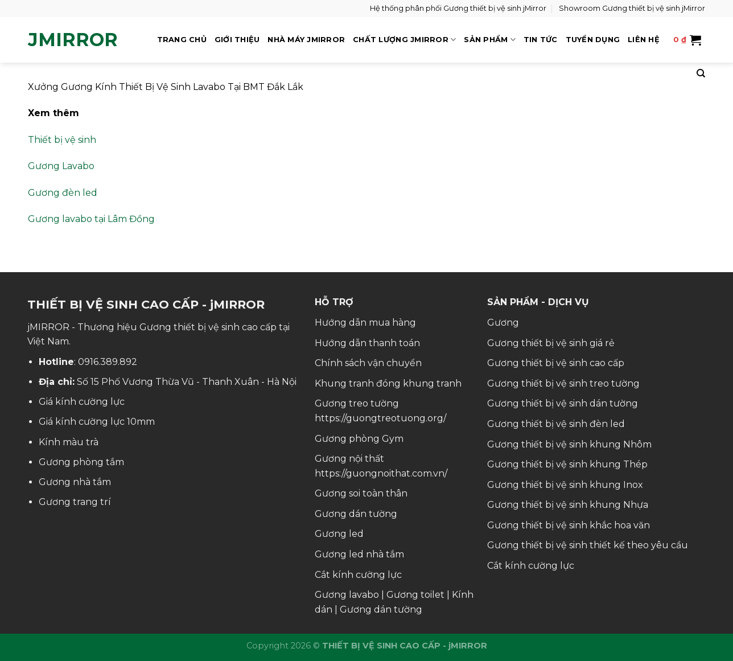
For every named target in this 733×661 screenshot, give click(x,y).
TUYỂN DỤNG (593, 39)
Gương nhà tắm (75, 482)
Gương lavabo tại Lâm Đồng (91, 219)
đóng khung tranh (419, 383)
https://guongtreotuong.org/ (380, 418)
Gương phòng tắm (81, 462)
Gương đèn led (62, 192)
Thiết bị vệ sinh (62, 139)
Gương (503, 322)
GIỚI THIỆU (237, 39)
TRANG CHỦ (182, 39)
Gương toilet (415, 594)
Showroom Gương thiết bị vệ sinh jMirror (632, 8)
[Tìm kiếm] (701, 73)
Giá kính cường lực (82, 401)
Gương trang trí (75, 501)
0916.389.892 (107, 361)
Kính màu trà (68, 442)
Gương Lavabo (61, 166)
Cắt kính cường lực (358, 574)
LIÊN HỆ (644, 39)
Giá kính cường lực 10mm (97, 421)
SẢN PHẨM (490, 39)
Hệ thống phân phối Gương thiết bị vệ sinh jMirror (458, 8)
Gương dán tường (356, 513)
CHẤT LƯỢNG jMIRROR (404, 39)
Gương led (339, 533)
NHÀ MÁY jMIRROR (306, 39)
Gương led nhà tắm (359, 554)
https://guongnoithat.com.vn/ (381, 473)
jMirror (73, 40)
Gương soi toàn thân (361, 493)
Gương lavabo (347, 594)
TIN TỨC (541, 39)
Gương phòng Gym (359, 438)
